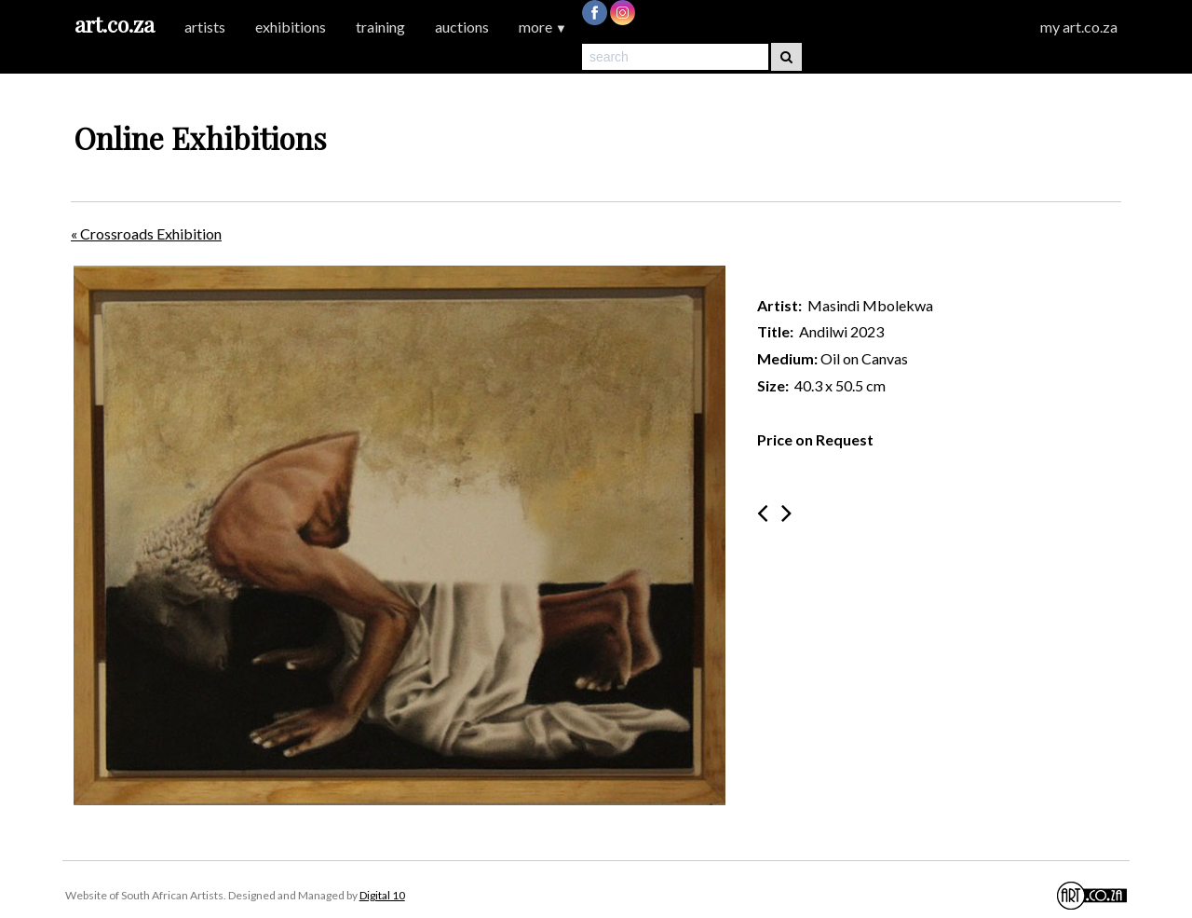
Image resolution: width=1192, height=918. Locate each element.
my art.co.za (1079, 26)
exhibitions (290, 26)
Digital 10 (382, 895)
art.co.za (114, 23)
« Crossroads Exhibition (146, 233)
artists (204, 26)
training (380, 26)
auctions (462, 26)
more (543, 26)
